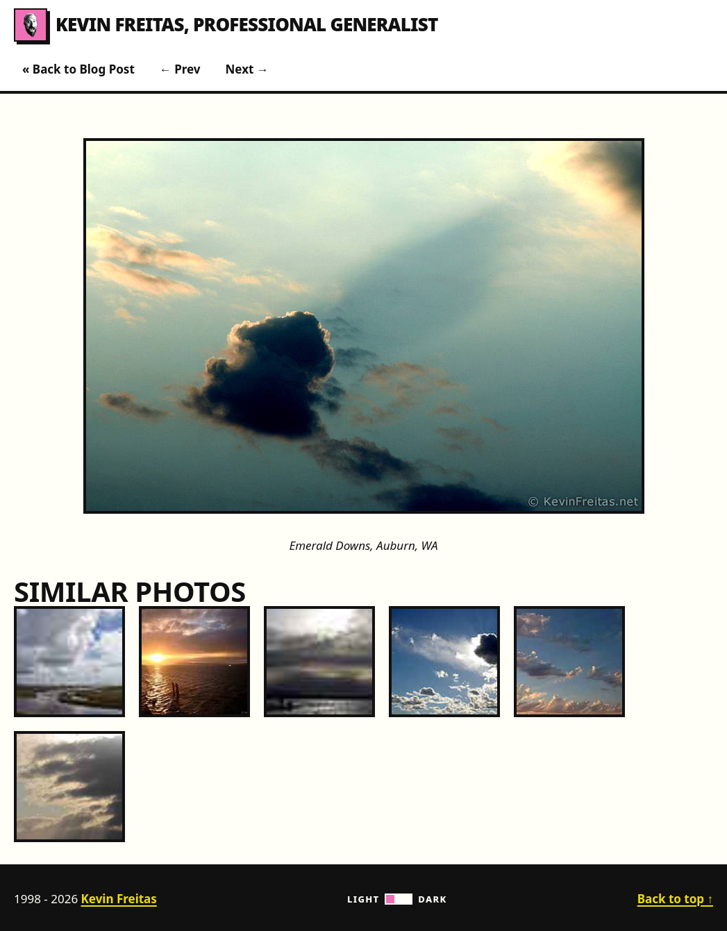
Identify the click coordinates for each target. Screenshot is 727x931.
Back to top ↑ (675, 899)
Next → (247, 69)
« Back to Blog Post (78, 69)
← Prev (180, 69)
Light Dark (396, 899)
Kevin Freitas (119, 899)
